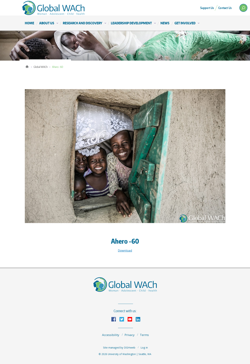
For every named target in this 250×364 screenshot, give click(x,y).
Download (125, 250)
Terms (144, 335)
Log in (144, 347)
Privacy (130, 335)
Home (29, 23)
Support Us (207, 8)
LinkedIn (139, 319)
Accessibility (110, 335)
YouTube (131, 319)
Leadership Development (131, 23)
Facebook (115, 319)
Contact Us (225, 8)
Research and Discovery (82, 23)
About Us (46, 23)
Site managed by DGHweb (119, 347)
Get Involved (185, 23)
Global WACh (41, 67)
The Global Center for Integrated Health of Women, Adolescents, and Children (56, 7)
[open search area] (243, 8)
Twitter (123, 319)
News (164, 23)
